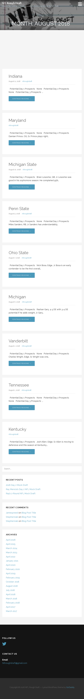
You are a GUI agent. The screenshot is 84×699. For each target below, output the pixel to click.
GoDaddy (70, 687)
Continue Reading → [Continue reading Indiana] (21, 99)
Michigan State (23, 164)
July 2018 (10, 590)
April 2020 (10, 565)
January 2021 (12, 561)
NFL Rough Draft (12, 3)
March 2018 (11, 598)
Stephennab (12, 517)
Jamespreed (12, 513)
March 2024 (11, 548)
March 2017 (11, 611)
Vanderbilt (18, 341)
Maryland (17, 120)
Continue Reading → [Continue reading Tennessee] (21, 407)
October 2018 (12, 582)
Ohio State (18, 252)
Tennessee (19, 385)
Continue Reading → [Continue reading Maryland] (21, 143)
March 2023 (11, 552)
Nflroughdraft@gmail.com (14, 663)
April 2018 (10, 594)
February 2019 (13, 577)
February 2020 (13, 569)
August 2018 (12, 586)
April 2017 (10, 607)
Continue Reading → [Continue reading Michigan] (21, 319)
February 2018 (13, 603)
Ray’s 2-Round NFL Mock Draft (20, 493)
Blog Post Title (29, 513)
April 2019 (10, 573)
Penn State (19, 208)
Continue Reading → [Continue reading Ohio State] (21, 275)
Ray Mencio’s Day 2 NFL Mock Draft (23, 489)
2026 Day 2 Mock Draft (17, 485)
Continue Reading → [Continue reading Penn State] (21, 231)
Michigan (17, 296)
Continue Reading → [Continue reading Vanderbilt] (21, 363)
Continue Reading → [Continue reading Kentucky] (21, 452)
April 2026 (10, 540)
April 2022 (10, 556)
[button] (80, 4)
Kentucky (17, 429)
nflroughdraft (27, 81)
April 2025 (10, 544)
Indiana (15, 76)
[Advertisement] (42, 47)
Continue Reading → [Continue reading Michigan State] (21, 187)
